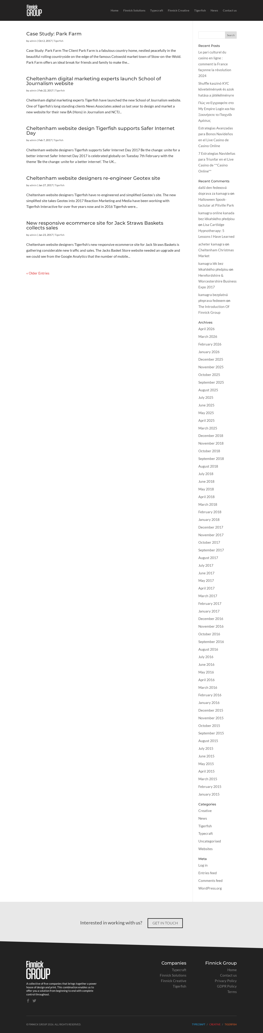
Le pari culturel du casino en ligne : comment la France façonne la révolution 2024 (214, 64)
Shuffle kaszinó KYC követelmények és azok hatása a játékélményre (216, 89)
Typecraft (156, 10)
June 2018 (206, 481)
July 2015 (205, 748)
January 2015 (209, 794)
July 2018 (205, 474)
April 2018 (206, 497)
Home (115, 10)
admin (33, 40)
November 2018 (211, 443)
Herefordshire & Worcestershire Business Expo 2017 (217, 281)
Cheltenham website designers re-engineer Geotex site (93, 178)
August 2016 (208, 649)
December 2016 (210, 619)
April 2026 (206, 329)
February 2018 (209, 512)
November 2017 (211, 535)
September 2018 (211, 458)
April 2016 (206, 680)
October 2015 (209, 725)
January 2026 (209, 352)
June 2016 (206, 664)
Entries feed (207, 873)
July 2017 (205, 565)
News (214, 10)
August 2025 (208, 390)
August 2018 (208, 466)
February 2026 (209, 344)
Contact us (230, 10)
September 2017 (211, 550)
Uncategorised (209, 841)
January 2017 (209, 611)
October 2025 (209, 375)
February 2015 (209, 786)
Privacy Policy (226, 981)
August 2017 (208, 558)
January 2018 (209, 519)
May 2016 (206, 672)
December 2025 (210, 359)
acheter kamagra (211, 244)
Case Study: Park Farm (53, 34)
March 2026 (207, 336)
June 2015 (206, 756)
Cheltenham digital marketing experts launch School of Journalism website (93, 81)
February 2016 (209, 695)
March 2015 (207, 779)
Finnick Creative (178, 10)
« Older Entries (37, 273)
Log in (203, 865)
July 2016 (205, 657)
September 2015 (211, 733)
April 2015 (206, 771)
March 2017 (207, 596)
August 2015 (208, 741)
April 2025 (206, 420)
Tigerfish (200, 10)
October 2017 (209, 542)
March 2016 (207, 687)
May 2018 (206, 489)
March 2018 (207, 504)
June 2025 (206, 405)
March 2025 (207, 428)
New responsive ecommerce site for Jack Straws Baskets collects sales (94, 225)
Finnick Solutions (134, 10)
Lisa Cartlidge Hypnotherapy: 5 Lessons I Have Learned (216, 230)
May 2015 (206, 764)
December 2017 (210, 527)
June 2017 (206, 573)
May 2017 (206, 580)
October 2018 (209, 451)
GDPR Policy (227, 986)
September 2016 (211, 642)
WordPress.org (210, 888)
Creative (205, 811)
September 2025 (211, 382)
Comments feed (210, 880)
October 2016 (209, 634)
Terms (232, 992)
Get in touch (165, 923)
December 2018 (210, 435)
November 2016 (211, 626)
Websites (205, 849)
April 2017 (206, 588)
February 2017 (209, 603)
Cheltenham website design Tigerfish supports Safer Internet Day (100, 130)
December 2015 (210, 710)
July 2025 (205, 397)
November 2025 (211, 367)
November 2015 (211, 718)
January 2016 (209, 702)
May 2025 (206, 413)
